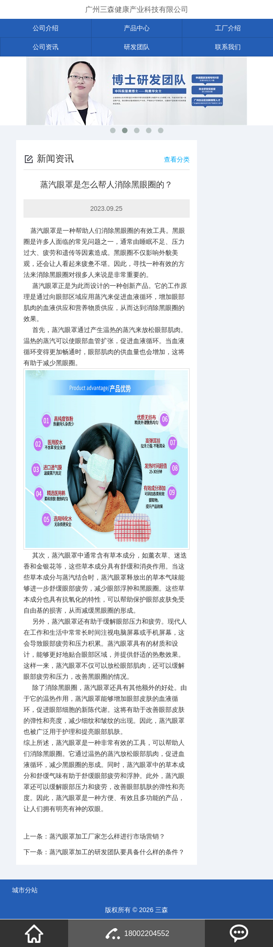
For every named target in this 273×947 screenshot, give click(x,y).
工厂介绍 (228, 28)
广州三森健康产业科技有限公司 (136, 9)
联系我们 (228, 47)
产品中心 (137, 28)
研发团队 (137, 47)
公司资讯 (45, 47)
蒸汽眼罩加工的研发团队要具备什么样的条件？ (117, 852)
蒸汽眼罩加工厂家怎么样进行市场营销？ (107, 836)
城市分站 (25, 890)
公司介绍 (45, 28)
